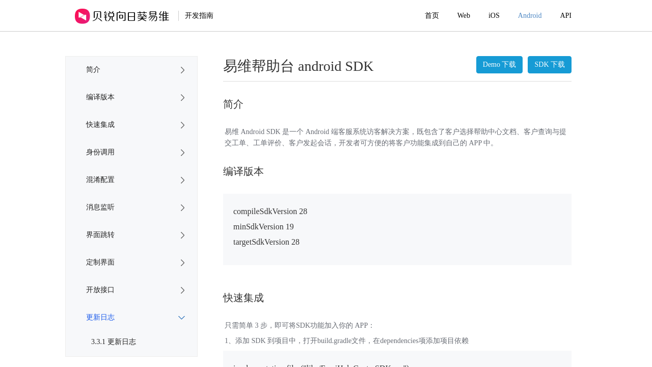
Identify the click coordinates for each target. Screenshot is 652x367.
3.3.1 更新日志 (113, 342)
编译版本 (100, 97)
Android (530, 15)
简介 (93, 69)
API (566, 15)
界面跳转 (100, 235)
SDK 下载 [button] (549, 64)
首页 (432, 15)
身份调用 (100, 152)
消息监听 (100, 207)
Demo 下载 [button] (500, 64)
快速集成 (100, 124)
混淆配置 (100, 180)
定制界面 (100, 262)
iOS (494, 15)
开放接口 (100, 290)
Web (463, 15)
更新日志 (100, 317)
